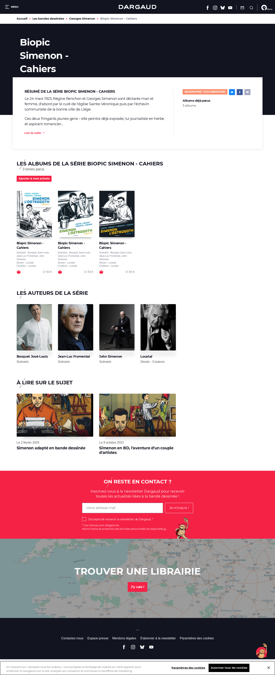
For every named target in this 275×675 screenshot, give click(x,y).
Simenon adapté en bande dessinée (51, 448)
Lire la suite (33, 133)
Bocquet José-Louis (32, 356)
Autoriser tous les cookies (229, 670)
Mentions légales (124, 638)
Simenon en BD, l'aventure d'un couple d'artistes (136, 450)
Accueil (22, 18)
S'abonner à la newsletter (158, 638)
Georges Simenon (82, 18)
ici (165, 528)
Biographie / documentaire (205, 91)
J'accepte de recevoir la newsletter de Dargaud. (119, 519)
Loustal (146, 356)
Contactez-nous (72, 638)
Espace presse (97, 638)
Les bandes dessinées (48, 18)
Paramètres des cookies (197, 638)
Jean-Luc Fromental (74, 356)
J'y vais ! (137, 587)
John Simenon (110, 356)
